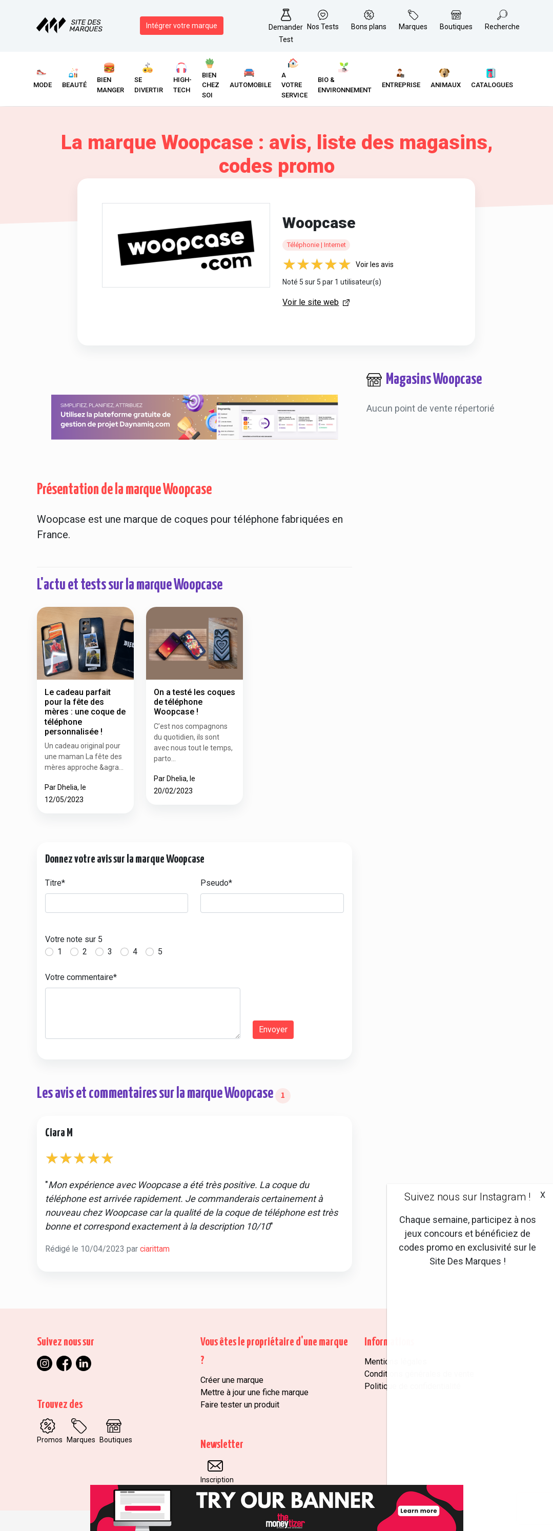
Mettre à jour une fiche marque (254, 1392)
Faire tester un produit (239, 1405)
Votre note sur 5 (74, 939)
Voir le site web (310, 302)
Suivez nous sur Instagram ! (467, 1197)
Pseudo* (216, 883)
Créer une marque (231, 1380)
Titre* (55, 883)
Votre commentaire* (81, 977)
